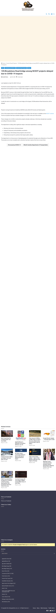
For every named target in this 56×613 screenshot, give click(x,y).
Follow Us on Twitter (6, 504)
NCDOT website (50, 113)
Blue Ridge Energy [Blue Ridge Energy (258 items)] (6, 566)
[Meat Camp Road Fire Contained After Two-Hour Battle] (7, 433)
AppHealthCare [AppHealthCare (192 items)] (6, 561)
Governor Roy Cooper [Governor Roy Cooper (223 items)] (7, 578)
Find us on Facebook (6, 501)
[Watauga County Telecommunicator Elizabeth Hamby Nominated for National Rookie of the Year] (49, 454)
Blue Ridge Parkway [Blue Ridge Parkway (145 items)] (7, 568)
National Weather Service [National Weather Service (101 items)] (8, 585)
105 (3, 67)
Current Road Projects (11, 63)
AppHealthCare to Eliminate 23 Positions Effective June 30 (20, 443)
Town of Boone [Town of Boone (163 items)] (6, 596)
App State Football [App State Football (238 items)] (6, 563)
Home (3, 63)
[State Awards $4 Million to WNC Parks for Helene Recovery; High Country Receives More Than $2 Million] (35, 433)
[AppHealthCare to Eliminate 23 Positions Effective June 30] (21, 435)
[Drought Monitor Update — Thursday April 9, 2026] (49, 433)
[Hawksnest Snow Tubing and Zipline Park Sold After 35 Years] (7, 452)
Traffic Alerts (51, 608)
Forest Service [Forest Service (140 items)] (6, 576)
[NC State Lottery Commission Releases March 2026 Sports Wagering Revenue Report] (21, 450)
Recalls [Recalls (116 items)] (4, 594)
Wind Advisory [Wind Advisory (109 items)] (6, 601)
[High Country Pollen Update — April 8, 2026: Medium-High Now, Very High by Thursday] (35, 452)
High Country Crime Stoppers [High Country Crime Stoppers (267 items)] (9, 583)
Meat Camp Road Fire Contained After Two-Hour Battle (6, 440)
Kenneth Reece (5, 76)
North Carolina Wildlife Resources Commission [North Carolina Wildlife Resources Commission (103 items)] (8, 591)
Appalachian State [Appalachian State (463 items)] (6, 558)
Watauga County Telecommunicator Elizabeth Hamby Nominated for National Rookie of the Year (48, 464)
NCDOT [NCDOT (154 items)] (4, 588)
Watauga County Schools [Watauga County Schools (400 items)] (8, 599)
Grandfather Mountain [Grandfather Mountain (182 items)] (7, 580)
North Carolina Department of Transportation (36, 145)
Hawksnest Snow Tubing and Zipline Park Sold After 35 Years (6, 458)
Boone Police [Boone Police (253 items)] (5, 571)
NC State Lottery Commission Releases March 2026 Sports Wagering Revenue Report (20, 456)
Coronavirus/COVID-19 (10, 67)
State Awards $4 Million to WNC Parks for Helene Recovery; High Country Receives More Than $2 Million (34, 441)
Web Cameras (44, 608)
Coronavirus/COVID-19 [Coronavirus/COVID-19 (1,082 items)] (7, 573)
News (29, 67)
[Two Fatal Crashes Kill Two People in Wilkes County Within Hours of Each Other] (21, 474)
